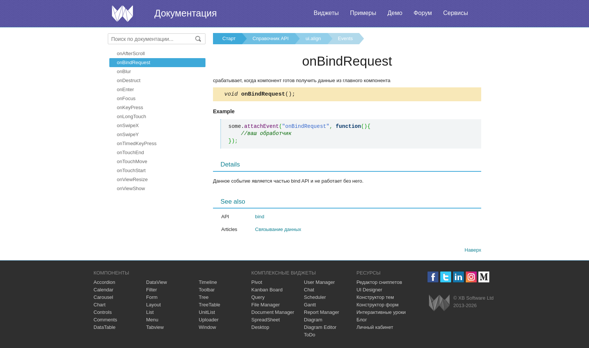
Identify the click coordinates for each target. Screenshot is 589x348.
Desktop (260, 328)
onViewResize (132, 179)
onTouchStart (131, 170)
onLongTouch (131, 116)
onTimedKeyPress (137, 143)
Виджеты (326, 13)
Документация (185, 13)
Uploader (209, 321)
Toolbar (207, 291)
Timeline (208, 283)
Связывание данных (278, 230)
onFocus (126, 98)
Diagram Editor (320, 328)
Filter (151, 291)
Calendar (103, 291)
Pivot (256, 283)
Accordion (104, 283)
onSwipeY (128, 134)
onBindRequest (133, 62)
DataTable (105, 328)
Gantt (310, 306)
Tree (203, 298)
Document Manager (272, 313)
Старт (229, 38)
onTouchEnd (130, 152)
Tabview (155, 328)
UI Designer (369, 291)
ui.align (313, 38)
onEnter (125, 89)
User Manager (319, 283)
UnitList (207, 313)
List (150, 313)
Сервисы (455, 13)
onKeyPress (130, 107)
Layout (153, 306)
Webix (439, 304)
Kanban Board (266, 291)
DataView (156, 283)
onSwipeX (128, 125)
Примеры (363, 13)
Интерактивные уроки (381, 313)
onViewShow (131, 188)
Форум (423, 13)
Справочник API (270, 38)
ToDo (309, 336)
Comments (105, 321)
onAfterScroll (131, 53)
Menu (152, 321)
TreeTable (209, 306)
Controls (103, 313)
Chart (100, 306)
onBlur (124, 71)
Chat (309, 291)
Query (257, 298)
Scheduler (315, 298)
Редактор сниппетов (379, 283)
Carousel (103, 298)
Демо (394, 13)
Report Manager (321, 313)
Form (151, 298)
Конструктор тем (375, 298)
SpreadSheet (265, 321)
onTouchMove (132, 161)
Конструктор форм (377, 306)
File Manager (265, 306)
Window (207, 328)
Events (345, 38)
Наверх (473, 251)
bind (259, 217)
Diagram (313, 321)
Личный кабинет (374, 328)
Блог (361, 321)
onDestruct (128, 80)
